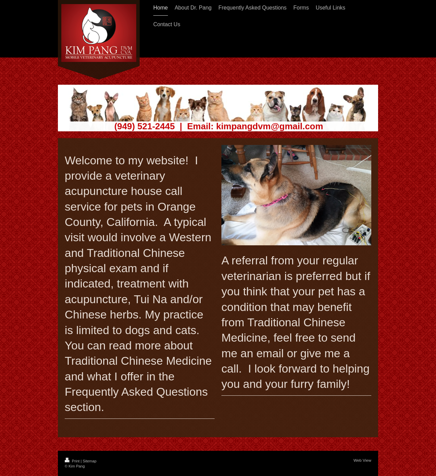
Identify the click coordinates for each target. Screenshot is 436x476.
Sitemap (89, 461)
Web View (362, 460)
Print (73, 461)
